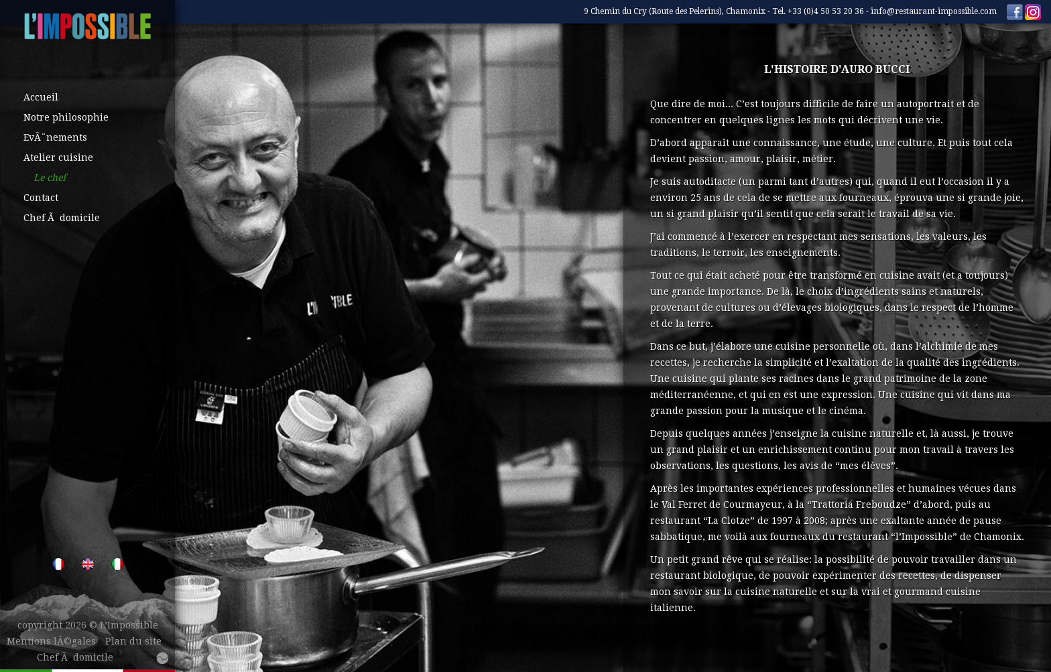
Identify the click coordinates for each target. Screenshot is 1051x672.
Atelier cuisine (58, 157)
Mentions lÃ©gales (51, 641)
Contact (40, 197)
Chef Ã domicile (61, 217)
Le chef (50, 177)
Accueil (40, 97)
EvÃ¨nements (55, 137)
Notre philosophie (66, 117)
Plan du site (133, 641)
